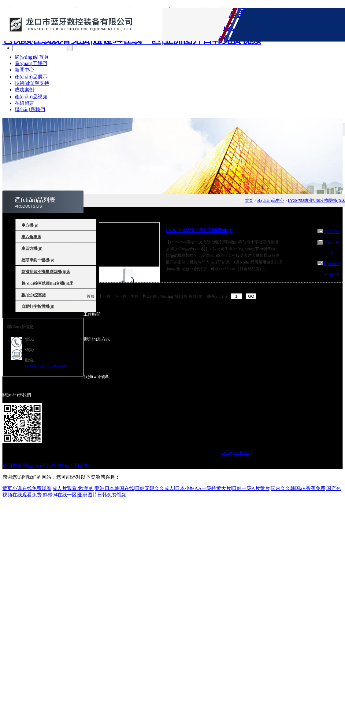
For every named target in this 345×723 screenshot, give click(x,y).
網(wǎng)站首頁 (32, 57)
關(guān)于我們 (31, 63)
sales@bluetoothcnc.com (45, 365)
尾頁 (134, 296)
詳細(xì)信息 (332, 247)
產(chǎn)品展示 (31, 76)
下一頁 (120, 296)
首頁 (249, 200)
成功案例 (24, 89)
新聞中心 (24, 69)
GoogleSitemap (236, 452)
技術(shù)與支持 (32, 83)
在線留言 (24, 103)
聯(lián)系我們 (30, 109)
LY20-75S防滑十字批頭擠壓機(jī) (199, 230)
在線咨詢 (332, 231)
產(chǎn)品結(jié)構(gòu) (332, 274)
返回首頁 (12, 465)
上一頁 (104, 296)
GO (251, 296)
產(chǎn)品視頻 (31, 96)
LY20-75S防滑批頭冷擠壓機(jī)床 (316, 200)
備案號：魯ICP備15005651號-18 (186, 452)
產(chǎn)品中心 (270, 200)
